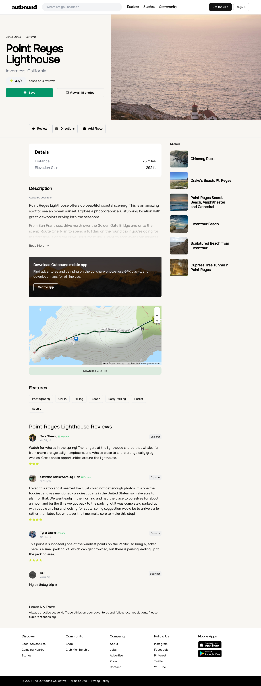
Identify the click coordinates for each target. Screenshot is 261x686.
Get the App (220, 7)
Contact (115, 667)
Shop (69, 644)
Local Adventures (33, 644)
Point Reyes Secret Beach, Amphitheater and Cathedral (207, 202)
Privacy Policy (99, 681)
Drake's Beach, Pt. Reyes (210, 180)
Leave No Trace (62, 612)
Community (168, 7)
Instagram (160, 644)
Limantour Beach (204, 224)
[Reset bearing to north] (157, 320)
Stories (149, 7)
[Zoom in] (157, 310)
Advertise (116, 655)
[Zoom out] (157, 315)
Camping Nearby (33, 650)
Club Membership (77, 650)
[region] (95, 335)
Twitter (159, 661)
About (114, 644)
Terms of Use (78, 681)
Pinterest (160, 655)
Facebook (161, 650)
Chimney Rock (202, 159)
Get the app (46, 287)
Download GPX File (95, 371)
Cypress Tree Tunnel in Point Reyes (209, 267)
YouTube (160, 667)
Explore (133, 7)
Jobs (113, 650)
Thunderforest (118, 363)
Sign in (241, 7)
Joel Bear (46, 197)
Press (113, 661)
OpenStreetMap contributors (147, 363)
